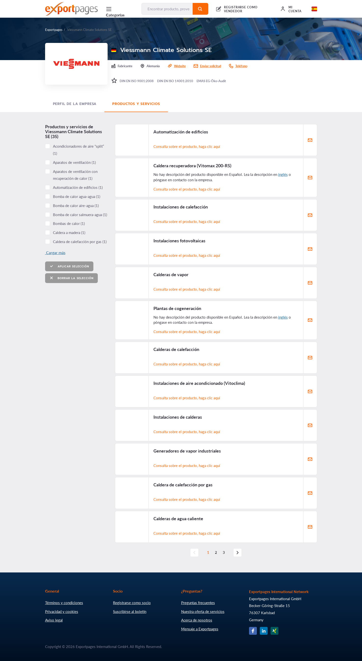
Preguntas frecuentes (198, 602)
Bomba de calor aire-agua (76, 205)
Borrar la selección (71, 278)
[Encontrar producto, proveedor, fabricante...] (167, 9)
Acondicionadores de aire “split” (78, 150)
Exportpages (53, 30)
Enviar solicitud (210, 66)
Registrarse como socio (132, 602)
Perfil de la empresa (75, 103)
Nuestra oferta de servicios (203, 611)
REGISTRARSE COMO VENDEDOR (241, 9)
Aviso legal (54, 620)
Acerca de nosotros (196, 620)
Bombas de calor (69, 223)
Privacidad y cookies (61, 611)
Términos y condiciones (64, 602)
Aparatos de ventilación (74, 162)
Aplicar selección (69, 266)
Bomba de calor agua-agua (76, 196)
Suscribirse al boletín (129, 611)
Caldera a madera (69, 232)
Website (180, 66)
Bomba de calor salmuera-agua (80, 214)
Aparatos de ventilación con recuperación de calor (75, 175)
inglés (283, 174)
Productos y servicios (136, 103)
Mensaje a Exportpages (199, 629)
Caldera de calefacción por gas (80, 241)
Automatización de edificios (78, 187)
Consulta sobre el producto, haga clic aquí (186, 146)
